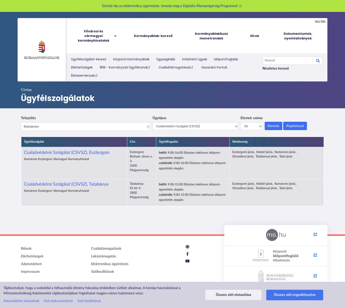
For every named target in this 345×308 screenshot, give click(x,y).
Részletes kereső (275, 68)
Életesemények (85, 75)
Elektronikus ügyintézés (109, 264)
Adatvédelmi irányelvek (21, 301)
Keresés (318, 61)
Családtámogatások (177, 67)
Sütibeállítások (102, 271)
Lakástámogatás (103, 256)
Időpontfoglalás (226, 59)
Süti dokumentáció (58, 301)
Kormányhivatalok (41, 49)
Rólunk (26, 248)
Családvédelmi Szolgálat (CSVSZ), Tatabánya (66, 184)
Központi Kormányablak (131, 59)
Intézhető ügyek (194, 59)
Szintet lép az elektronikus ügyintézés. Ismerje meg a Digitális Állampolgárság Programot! (172, 6)
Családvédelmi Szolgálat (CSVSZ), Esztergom (66, 152)
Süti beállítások (89, 301)
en (323, 21)
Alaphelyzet (295, 126)
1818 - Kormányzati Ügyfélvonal (126, 67)
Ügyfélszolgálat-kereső (88, 59)
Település (28, 118)
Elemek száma (251, 118)
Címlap (26, 90)
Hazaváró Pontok (214, 67)
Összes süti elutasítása (233, 295)
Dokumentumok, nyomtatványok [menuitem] (298, 36)
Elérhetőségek (82, 67)
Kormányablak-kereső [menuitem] (153, 36)
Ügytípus (159, 118)
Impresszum (30, 271)
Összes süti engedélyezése (295, 295)
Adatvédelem (31, 264)
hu (317, 21)
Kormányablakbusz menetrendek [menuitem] (211, 36)
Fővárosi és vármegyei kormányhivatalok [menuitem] (97, 36)
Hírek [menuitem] (254, 36)
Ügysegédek (165, 59)
